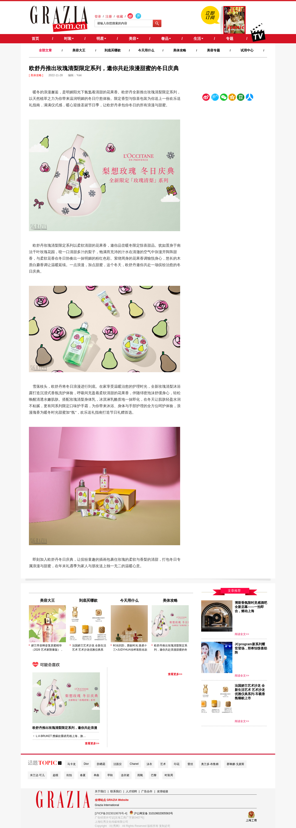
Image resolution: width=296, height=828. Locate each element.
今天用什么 (146, 50)
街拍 (69, 775)
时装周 (169, 775)
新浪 (206, 98)
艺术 (163, 764)
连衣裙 (125, 775)
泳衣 (149, 764)
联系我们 (115, 791)
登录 (98, 16)
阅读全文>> (242, 634)
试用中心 (246, 50)
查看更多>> (92, 743)
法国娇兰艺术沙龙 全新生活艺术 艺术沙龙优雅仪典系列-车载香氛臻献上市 (89, 648)
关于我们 (100, 791)
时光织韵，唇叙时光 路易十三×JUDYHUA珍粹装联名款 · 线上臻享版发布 (130, 648)
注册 (108, 16)
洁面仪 (117, 764)
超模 (55, 775)
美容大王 (78, 50)
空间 (232, 98)
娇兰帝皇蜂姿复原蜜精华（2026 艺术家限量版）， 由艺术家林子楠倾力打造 (47, 648)
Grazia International (107, 805)
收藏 (120, 16)
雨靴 (140, 775)
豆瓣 (241, 98)
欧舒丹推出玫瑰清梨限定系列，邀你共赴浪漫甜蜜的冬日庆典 (170, 648)
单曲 (96, 775)
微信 (224, 98)
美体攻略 (179, 50)
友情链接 (162, 791)
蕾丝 (190, 764)
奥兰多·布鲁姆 (210, 764)
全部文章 (45, 50)
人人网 (249, 98)
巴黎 (154, 775)
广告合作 (146, 791)
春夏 (83, 775)
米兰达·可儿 (37, 775)
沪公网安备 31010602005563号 (151, 813)
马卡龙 (71, 764)
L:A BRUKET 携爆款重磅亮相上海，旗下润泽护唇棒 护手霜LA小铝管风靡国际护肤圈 (61, 736)
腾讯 (215, 98)
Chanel (134, 763)
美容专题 (213, 50)
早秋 (110, 775)
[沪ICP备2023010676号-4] (111, 813)
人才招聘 (131, 791)
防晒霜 (101, 764)
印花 (176, 764)
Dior (86, 763)
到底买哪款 (113, 50)
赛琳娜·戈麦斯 (235, 764)
